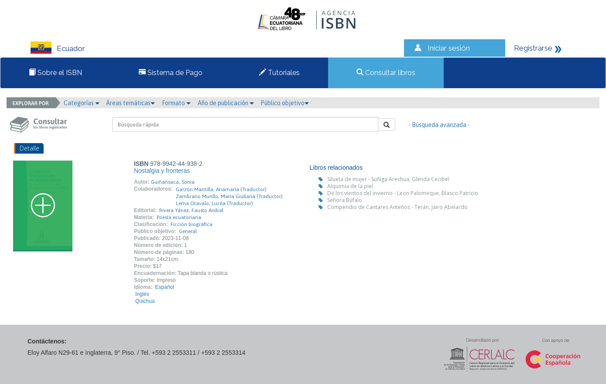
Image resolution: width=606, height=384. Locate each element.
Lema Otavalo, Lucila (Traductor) (214, 203)
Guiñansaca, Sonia (173, 182)
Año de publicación (226, 102)
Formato (176, 102)
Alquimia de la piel (350, 186)
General (188, 231)
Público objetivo (284, 102)
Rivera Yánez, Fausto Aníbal (191, 210)
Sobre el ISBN (55, 73)
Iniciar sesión (449, 48)
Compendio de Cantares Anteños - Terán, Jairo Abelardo (397, 207)
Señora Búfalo (344, 200)
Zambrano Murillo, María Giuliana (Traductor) (229, 196)
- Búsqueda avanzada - (439, 124)
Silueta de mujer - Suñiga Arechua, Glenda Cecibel (388, 179)
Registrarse (533, 48)
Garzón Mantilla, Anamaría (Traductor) (221, 189)
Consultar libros (385, 73)
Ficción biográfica (191, 224)
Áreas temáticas (130, 102)
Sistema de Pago (170, 73)
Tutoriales (279, 73)
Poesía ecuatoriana (179, 217)
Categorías (81, 102)
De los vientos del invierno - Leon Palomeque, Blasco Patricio (402, 193)
